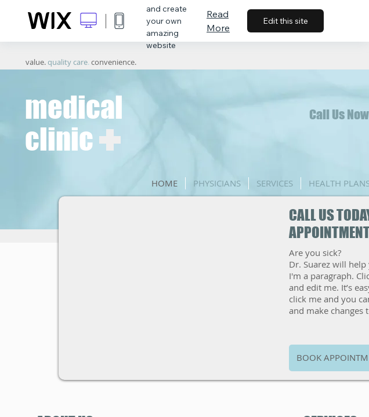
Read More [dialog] (218, 21)
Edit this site (285, 21)
